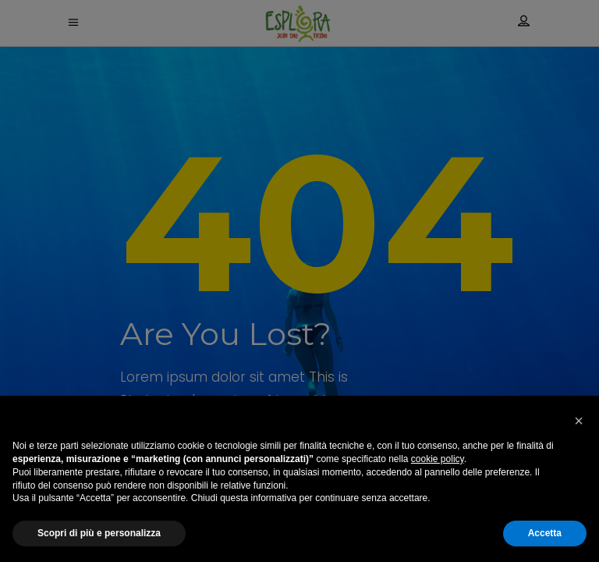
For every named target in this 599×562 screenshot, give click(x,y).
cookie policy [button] (437, 459)
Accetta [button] (545, 533)
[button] (578, 420)
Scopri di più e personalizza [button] (99, 533)
